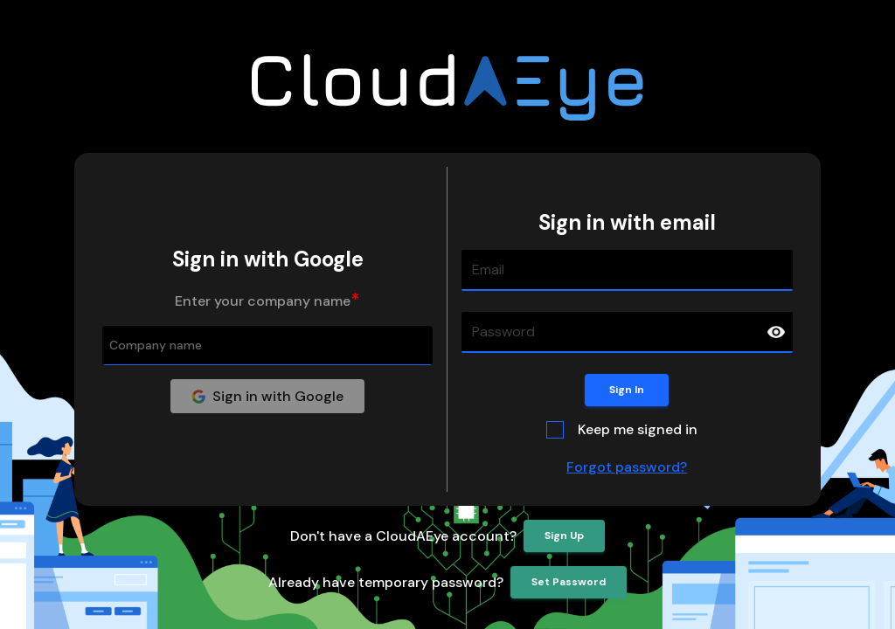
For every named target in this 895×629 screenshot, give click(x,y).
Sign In (627, 390)
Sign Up (564, 536)
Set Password (568, 582)
